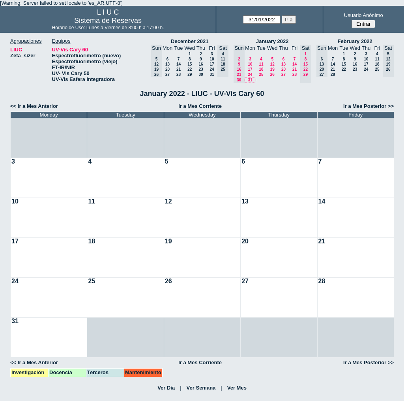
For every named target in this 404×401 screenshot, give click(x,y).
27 (167, 74)
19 (272, 69)
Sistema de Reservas (108, 20)
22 (189, 69)
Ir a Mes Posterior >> (368, 106)
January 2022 (272, 41)
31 (211, 74)
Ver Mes (237, 388)
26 (272, 74)
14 (178, 64)
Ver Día (166, 388)
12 (272, 64)
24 (211, 69)
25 (261, 74)
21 (178, 69)
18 (261, 69)
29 (189, 74)
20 (167, 69)
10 (211, 59)
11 (261, 64)
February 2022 (355, 41)
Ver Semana (201, 388)
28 (178, 74)
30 (200, 74)
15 (189, 64)
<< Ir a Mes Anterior (34, 106)
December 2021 (189, 41)
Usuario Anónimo (363, 15)
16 (200, 64)
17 (211, 64)
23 (200, 69)
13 (167, 64)
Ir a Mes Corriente (200, 106)
